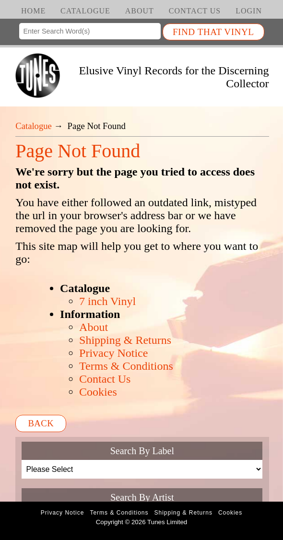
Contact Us (195, 11)
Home (33, 11)
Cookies (98, 392)
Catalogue (85, 11)
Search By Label (142, 451)
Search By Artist (142, 497)
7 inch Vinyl (107, 301)
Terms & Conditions (126, 366)
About (139, 11)
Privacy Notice (113, 353)
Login (249, 11)
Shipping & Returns (125, 340)
